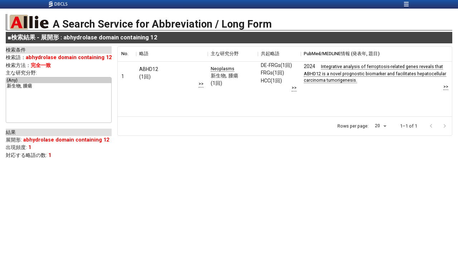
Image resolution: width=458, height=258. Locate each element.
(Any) (58, 80)
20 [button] (377, 125)
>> (201, 83)
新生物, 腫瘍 (58, 86)
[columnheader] (127, 53)
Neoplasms (222, 68)
